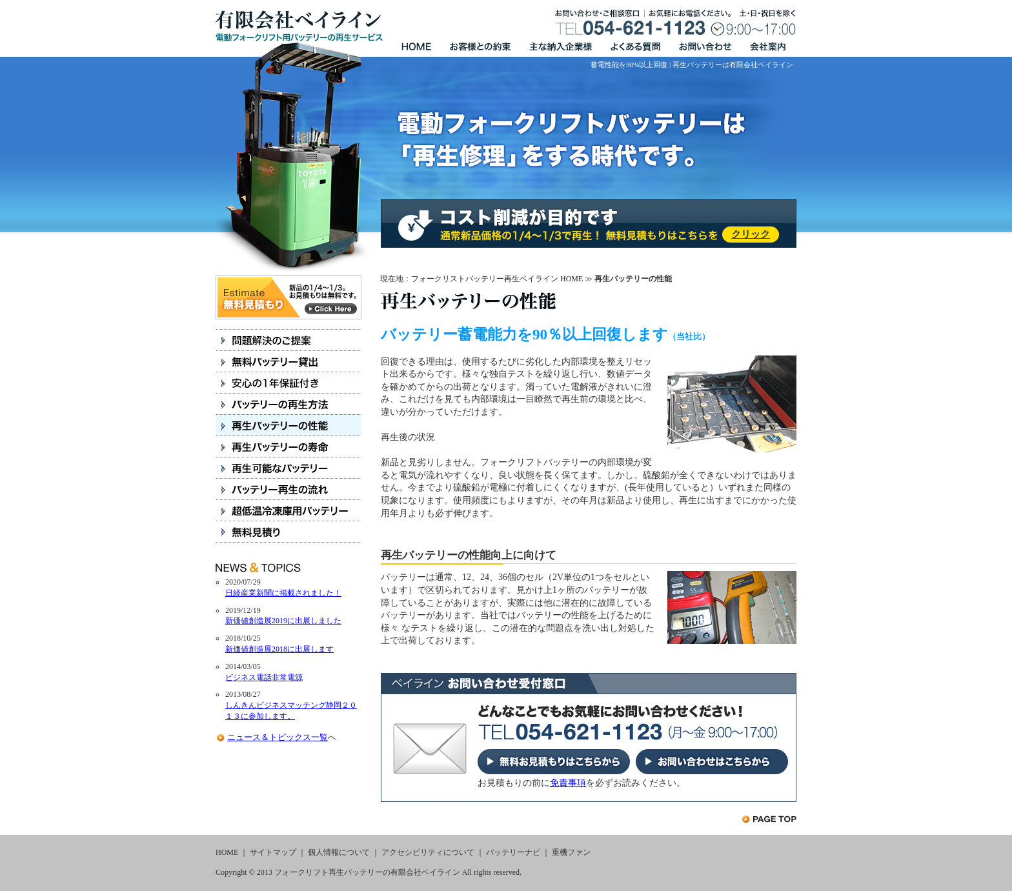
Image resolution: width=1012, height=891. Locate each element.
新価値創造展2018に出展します (279, 649)
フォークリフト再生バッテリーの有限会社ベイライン (367, 872)
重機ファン (571, 852)
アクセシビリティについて (427, 852)
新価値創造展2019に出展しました (283, 620)
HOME (227, 852)
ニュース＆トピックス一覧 (277, 737)
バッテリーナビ (513, 852)
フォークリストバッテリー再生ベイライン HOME (497, 278)
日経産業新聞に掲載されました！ (283, 592)
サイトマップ (273, 852)
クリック (750, 234)
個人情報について (339, 852)
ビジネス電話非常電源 (264, 677)
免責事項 (568, 783)
